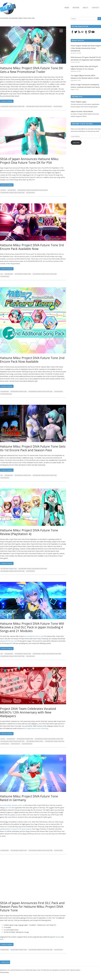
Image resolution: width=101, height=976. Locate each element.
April (1, 939)
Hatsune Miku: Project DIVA (23, 274)
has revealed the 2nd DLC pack (34, 636)
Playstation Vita (27, 744)
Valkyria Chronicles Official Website (82, 111)
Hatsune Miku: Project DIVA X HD (54, 741)
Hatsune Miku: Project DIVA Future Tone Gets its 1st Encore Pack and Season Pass (32, 448)
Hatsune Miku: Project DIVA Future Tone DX (39, 106)
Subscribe (76, 143)
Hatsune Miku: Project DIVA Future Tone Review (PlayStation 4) (29, 532)
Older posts (5, 962)
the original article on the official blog (36, 728)
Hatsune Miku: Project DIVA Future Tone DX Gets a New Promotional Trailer (31, 70)
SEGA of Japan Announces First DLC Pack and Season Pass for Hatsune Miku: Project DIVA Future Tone (32, 906)
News (67, 8)
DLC (2, 274)
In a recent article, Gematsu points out (12, 805)
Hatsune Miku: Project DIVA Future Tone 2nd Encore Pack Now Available (32, 360)
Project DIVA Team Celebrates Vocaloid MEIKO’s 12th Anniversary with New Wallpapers (28, 712)
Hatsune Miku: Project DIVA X (34, 741)
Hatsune (3, 190)
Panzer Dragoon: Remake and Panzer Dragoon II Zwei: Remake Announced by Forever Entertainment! (86, 48)
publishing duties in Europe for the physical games (16, 829)
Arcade (3, 739)
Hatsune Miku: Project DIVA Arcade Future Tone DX (32, 190)
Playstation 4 (58, 106)
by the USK (7, 808)
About (85, 8)
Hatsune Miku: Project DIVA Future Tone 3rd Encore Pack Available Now (32, 247)
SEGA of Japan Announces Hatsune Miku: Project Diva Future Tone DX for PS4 (29, 161)
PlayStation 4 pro (6, 394)
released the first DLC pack (8, 641)
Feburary (58, 937)
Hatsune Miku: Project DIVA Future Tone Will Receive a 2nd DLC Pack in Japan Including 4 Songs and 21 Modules (32, 627)
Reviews (76, 8)
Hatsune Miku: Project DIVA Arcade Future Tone (33, 568)
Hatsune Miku (12, 190)
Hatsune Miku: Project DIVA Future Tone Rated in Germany (29, 798)
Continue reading (7, 101)
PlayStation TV (15, 744)
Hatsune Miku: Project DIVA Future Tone (12, 106)
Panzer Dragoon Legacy (78, 102)
